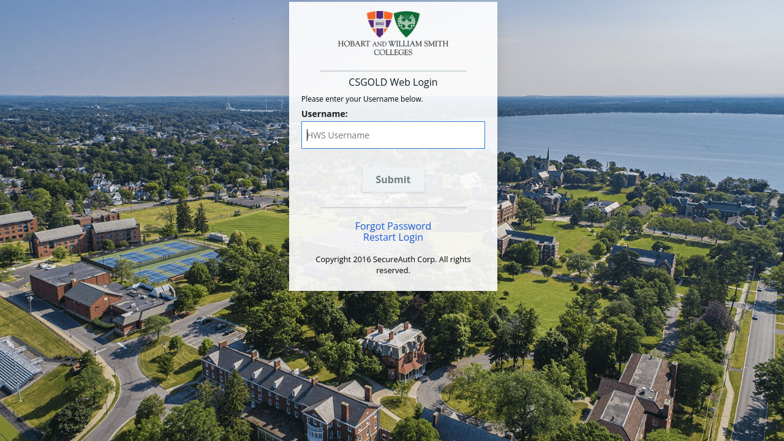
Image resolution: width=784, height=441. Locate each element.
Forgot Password (393, 226)
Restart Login (393, 237)
